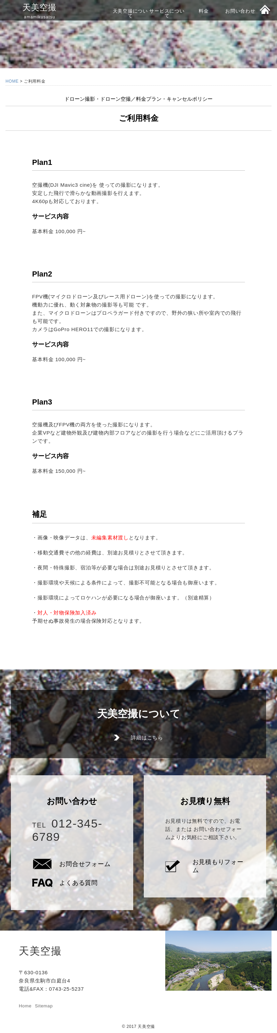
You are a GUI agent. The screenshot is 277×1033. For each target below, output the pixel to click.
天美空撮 (39, 11)
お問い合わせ (240, 11)
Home (25, 1005)
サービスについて (166, 13)
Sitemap (44, 1005)
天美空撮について (130, 13)
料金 (204, 11)
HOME (11, 81)
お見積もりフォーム (218, 866)
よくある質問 (78, 882)
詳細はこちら (147, 737)
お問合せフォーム (84, 864)
